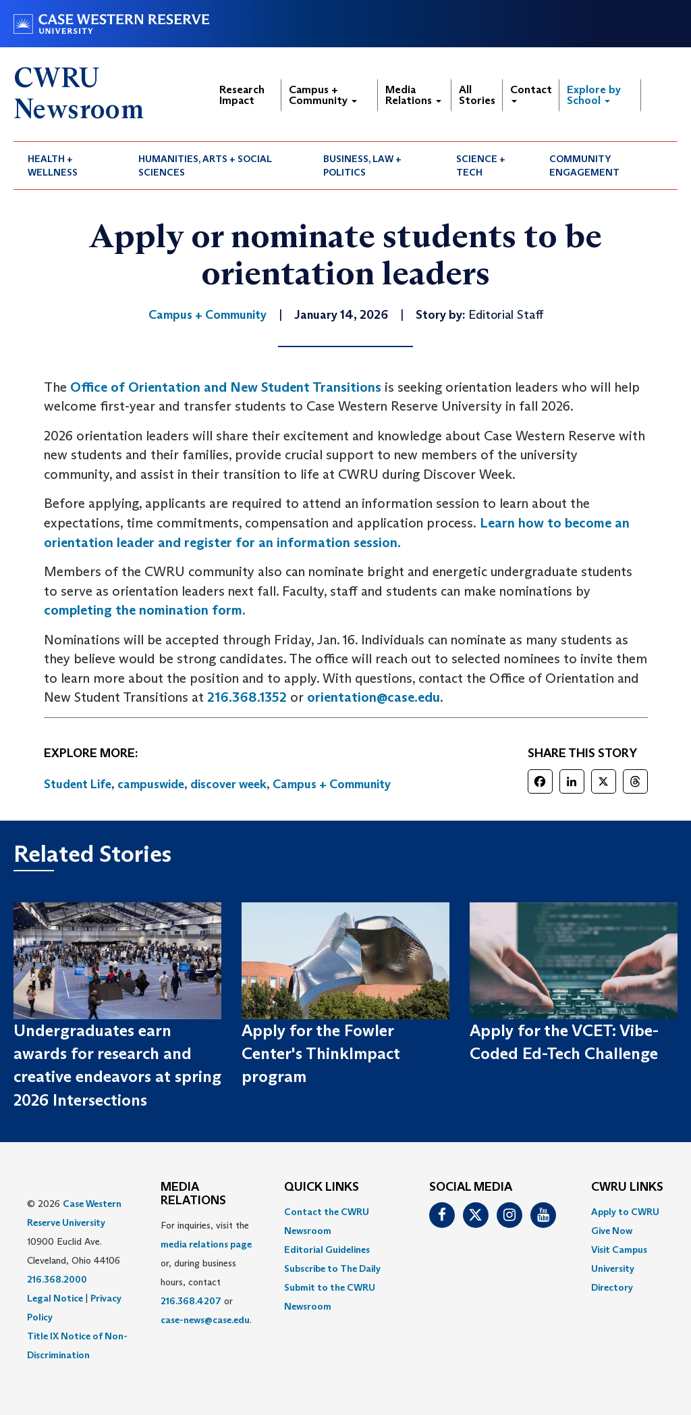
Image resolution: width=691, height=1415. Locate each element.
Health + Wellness (53, 165)
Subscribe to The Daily (332, 1268)
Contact (531, 93)
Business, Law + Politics (362, 165)
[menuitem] (68, 165)
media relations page (206, 1244)
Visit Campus (619, 1249)
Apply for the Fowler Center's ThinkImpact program (321, 1054)
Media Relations (413, 95)
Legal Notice (55, 1298)
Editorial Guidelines (327, 1249)
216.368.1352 (247, 697)
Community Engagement (584, 165)
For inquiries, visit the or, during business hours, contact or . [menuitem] (206, 1272)
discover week (228, 784)
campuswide (150, 784)
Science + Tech (480, 165)
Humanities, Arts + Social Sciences (205, 165)
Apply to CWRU (625, 1212)
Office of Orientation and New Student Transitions (225, 387)
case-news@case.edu (205, 1320)
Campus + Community (323, 95)
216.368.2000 (57, 1279)
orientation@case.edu (373, 697)
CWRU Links (627, 1187)
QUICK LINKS (321, 1187)
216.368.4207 (191, 1301)
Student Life (77, 784)
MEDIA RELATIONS (193, 1194)
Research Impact (242, 95)
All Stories (477, 95)
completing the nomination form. (145, 610)
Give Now (611, 1231)
